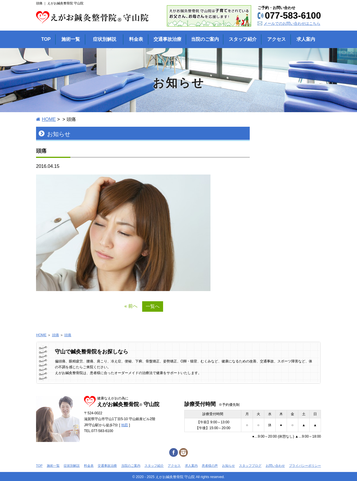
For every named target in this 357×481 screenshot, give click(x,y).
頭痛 (55, 335)
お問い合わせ (275, 465)
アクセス (174, 465)
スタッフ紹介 (154, 465)
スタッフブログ (250, 465)
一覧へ (153, 306)
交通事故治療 (107, 465)
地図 (124, 425)
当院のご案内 (130, 465)
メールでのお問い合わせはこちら (292, 23)
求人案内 (191, 465)
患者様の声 (210, 465)
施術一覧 (53, 465)
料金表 (89, 465)
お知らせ (228, 465)
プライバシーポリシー (305, 465)
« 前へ (131, 306)
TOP (39, 465)
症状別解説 (72, 465)
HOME (49, 119)
